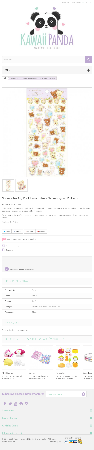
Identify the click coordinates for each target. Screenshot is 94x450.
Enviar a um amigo (13, 245)
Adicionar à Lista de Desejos (22, 269)
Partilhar (17, 231)
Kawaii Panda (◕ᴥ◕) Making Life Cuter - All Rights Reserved (26, 440)
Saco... (32, 372)
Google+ (29, 231)
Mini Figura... (7, 372)
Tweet (7, 231)
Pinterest (41, 231)
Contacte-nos (64, 2)
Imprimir (9, 250)
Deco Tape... (88, 372)
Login (88, 2)
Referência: (6, 204)
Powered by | (72, 437)
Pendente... (60, 372)
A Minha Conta (10, 425)
